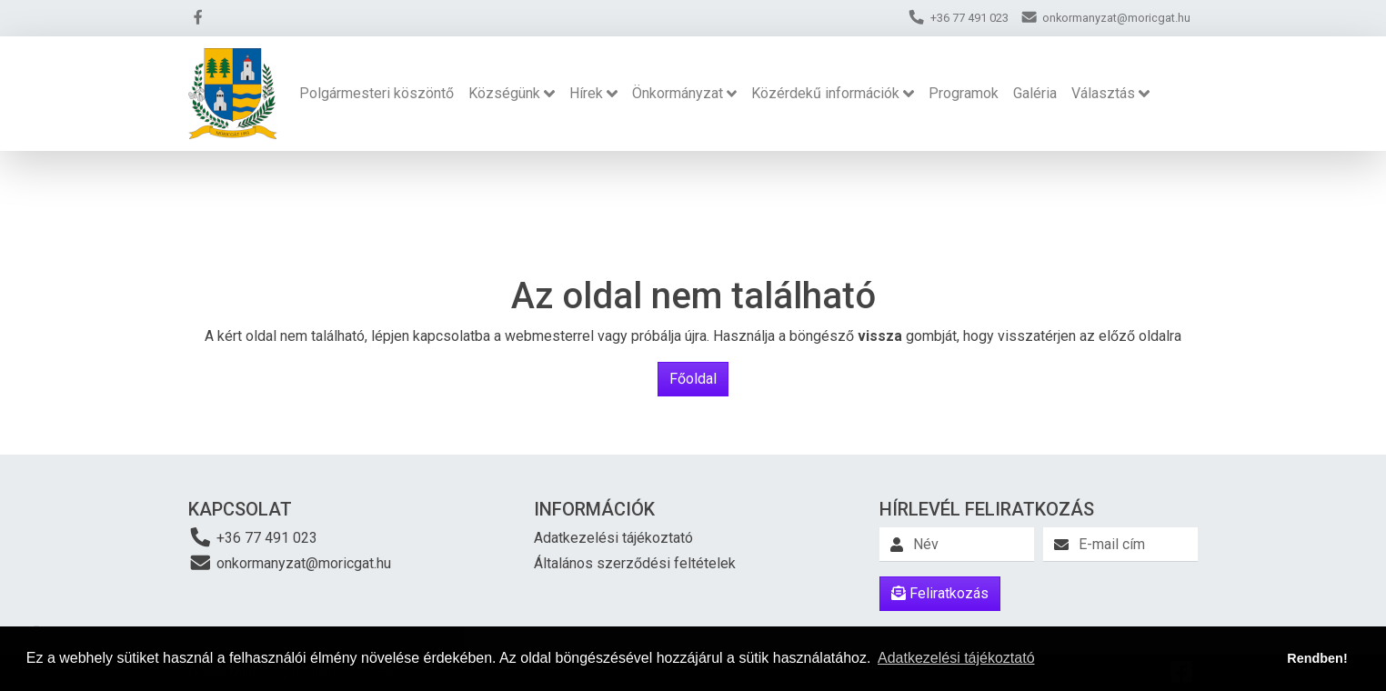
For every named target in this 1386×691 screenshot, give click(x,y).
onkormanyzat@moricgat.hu (289, 562)
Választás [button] (1103, 93)
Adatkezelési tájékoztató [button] (956, 658)
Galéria (1035, 93)
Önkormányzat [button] (677, 93)
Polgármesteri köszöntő (376, 93)
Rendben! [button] (1317, 658)
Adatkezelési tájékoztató (613, 537)
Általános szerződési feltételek (635, 563)
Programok (964, 93)
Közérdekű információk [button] (825, 93)
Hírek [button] (586, 93)
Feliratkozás (940, 593)
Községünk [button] (504, 93)
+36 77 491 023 (252, 536)
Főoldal (693, 378)
